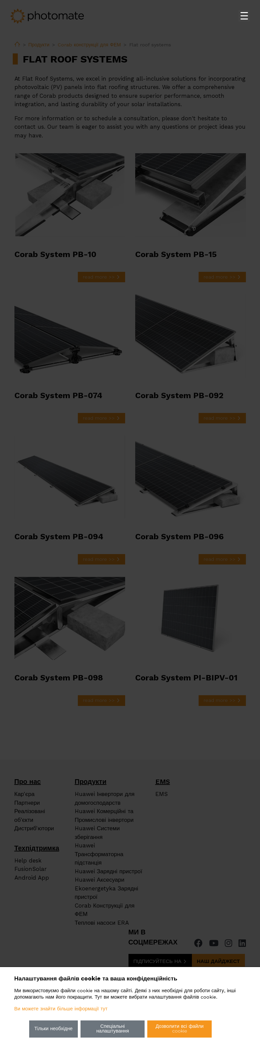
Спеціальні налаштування (112, 1028)
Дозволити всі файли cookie (180, 1028)
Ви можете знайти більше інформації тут (61, 1009)
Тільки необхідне (53, 1029)
